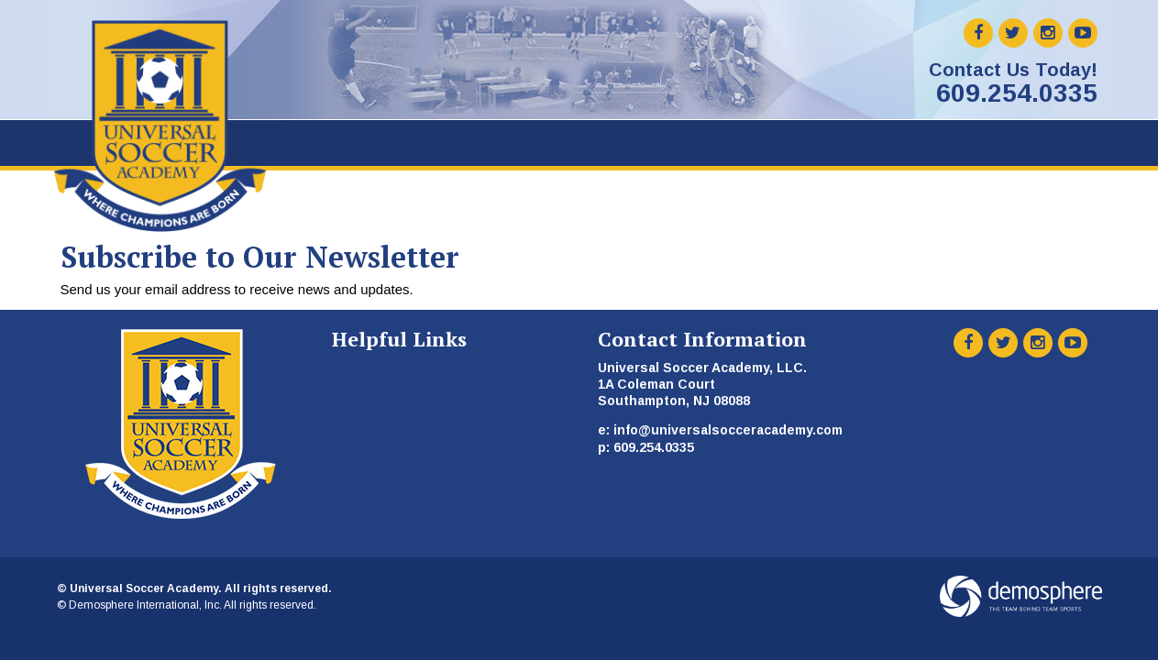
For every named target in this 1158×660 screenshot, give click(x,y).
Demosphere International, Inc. (145, 605)
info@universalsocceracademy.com (728, 430)
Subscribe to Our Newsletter (260, 256)
